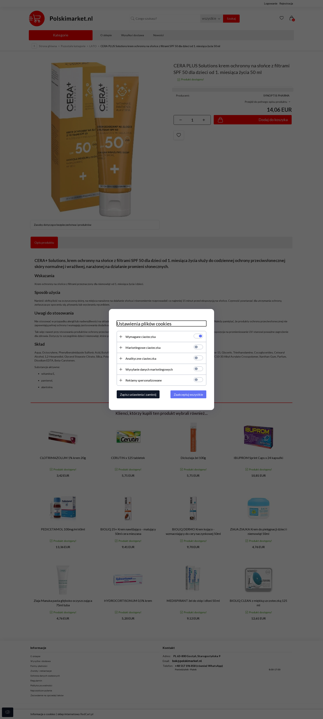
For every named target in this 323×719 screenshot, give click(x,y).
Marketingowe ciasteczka (143, 347)
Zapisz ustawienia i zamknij (138, 394)
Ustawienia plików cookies (144, 323)
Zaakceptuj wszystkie (188, 394)
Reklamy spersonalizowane (143, 380)
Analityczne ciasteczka (140, 358)
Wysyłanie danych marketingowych (149, 369)
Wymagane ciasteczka (140, 336)
